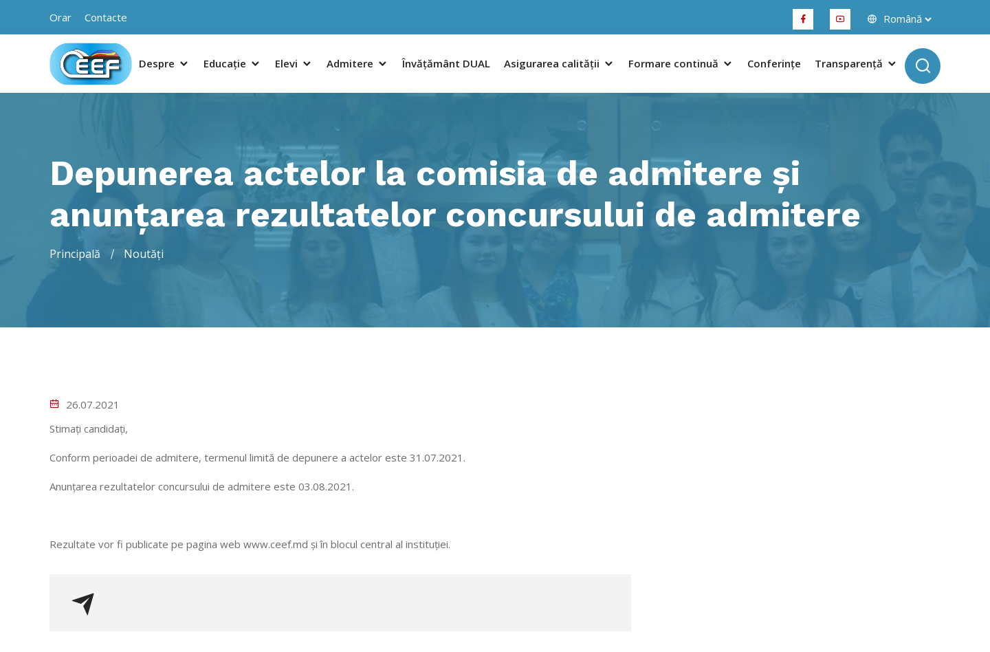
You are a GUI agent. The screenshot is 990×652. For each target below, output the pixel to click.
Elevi (294, 63)
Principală (75, 253)
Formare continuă (681, 63)
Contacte (106, 17)
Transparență (856, 63)
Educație (232, 63)
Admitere (357, 63)
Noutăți (144, 253)
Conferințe (774, 63)
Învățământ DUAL (446, 63)
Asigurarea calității (559, 63)
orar (61, 17)
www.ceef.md (275, 544)
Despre (164, 63)
